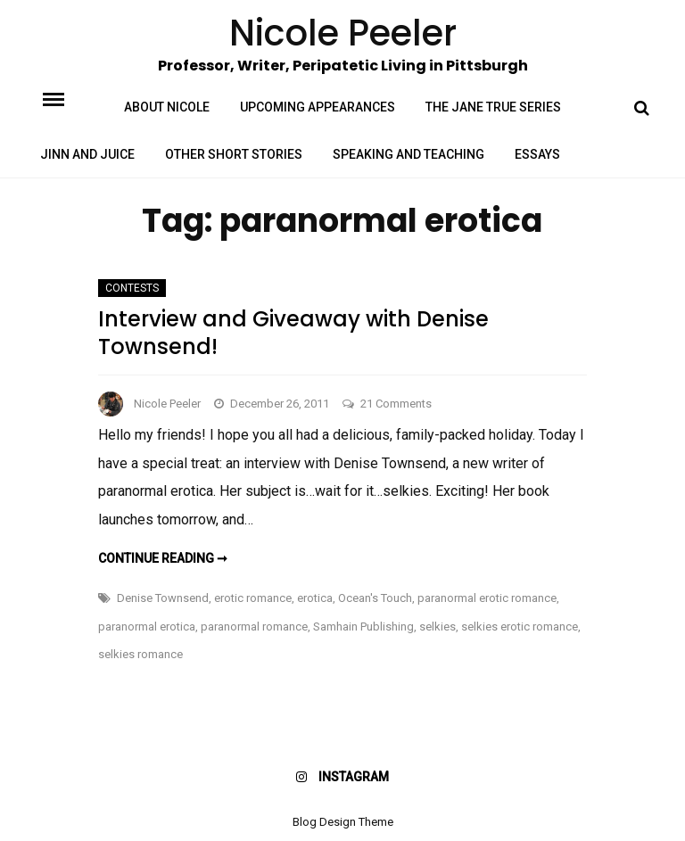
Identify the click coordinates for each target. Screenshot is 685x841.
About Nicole (167, 107)
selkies (437, 626)
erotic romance (253, 598)
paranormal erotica (146, 626)
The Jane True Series (493, 107)
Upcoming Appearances (317, 107)
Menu (69, 98)
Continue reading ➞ (162, 558)
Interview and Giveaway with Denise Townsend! (293, 332)
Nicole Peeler (167, 403)
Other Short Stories (233, 154)
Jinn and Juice (87, 154)
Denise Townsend (163, 598)
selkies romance (140, 654)
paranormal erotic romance (487, 598)
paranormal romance (254, 626)
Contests (132, 288)
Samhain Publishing (363, 626)
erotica (315, 598)
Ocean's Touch (375, 598)
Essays (537, 154)
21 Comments (396, 403)
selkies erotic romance (519, 626)
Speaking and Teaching (408, 154)
